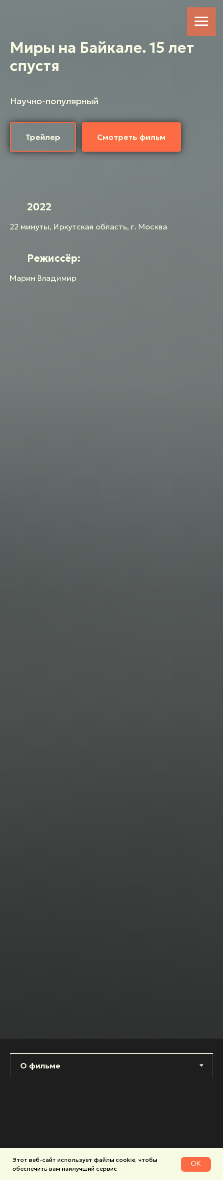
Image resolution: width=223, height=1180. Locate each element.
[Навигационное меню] (201, 21)
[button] (43, 137)
